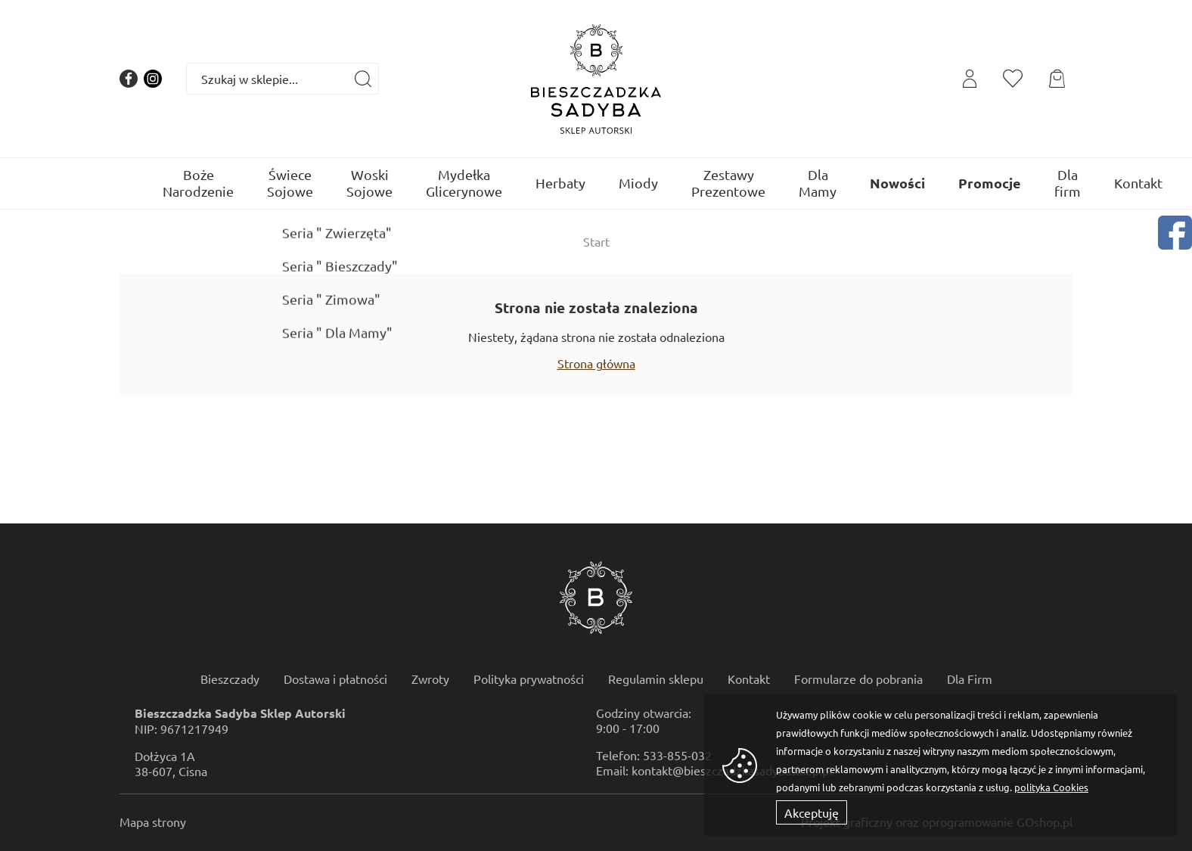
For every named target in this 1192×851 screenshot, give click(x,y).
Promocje (989, 182)
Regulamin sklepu (655, 678)
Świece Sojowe (290, 182)
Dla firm (1067, 182)
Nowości (897, 182)
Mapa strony (153, 821)
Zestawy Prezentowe (728, 182)
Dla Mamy (818, 182)
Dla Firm (969, 678)
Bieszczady (229, 678)
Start (596, 241)
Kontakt (1138, 183)
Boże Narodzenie (198, 182)
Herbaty (560, 183)
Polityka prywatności (528, 678)
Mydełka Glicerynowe (464, 182)
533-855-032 (677, 755)
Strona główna (596, 363)
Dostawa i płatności (335, 678)
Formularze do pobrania (858, 678)
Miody (638, 183)
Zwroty (430, 678)
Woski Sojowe (369, 182)
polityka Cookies (1051, 787)
